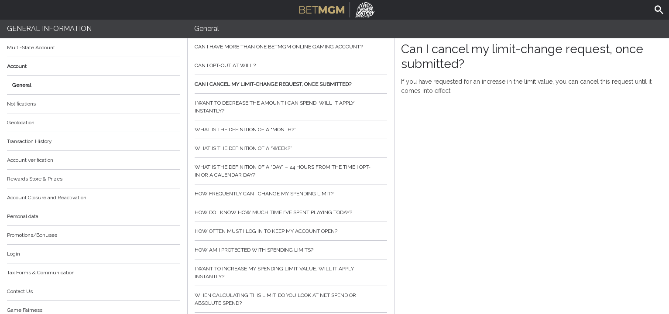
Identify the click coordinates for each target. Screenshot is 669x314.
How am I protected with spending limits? (291, 250)
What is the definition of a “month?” (291, 129)
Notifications (21, 104)
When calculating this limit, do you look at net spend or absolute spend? (291, 299)
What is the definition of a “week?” (291, 148)
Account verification (30, 160)
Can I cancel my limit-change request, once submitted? (291, 84)
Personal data (22, 216)
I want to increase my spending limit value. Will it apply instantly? (291, 273)
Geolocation (20, 122)
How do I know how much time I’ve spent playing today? (291, 212)
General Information (49, 28)
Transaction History (29, 141)
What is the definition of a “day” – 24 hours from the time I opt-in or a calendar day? (291, 171)
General (21, 85)
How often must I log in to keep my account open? (291, 231)
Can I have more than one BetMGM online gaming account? (291, 47)
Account (93, 66)
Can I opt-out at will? (291, 65)
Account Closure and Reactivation (46, 198)
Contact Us (20, 291)
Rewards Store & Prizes (34, 179)
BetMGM (337, 8)
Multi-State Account (31, 47)
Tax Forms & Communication (93, 273)
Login (13, 254)
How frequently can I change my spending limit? (291, 194)
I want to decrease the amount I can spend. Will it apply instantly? (291, 107)
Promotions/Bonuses (32, 235)
